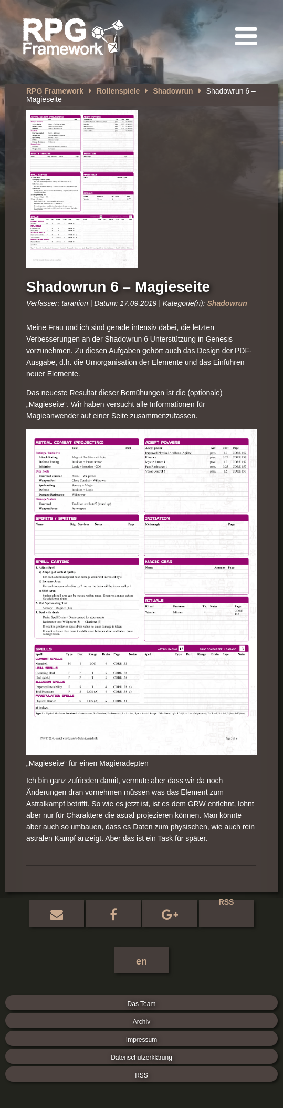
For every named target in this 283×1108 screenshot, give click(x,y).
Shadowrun (173, 91)
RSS (226, 903)
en (141, 961)
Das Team (142, 1004)
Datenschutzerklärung (141, 1057)
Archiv (141, 1021)
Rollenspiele (118, 91)
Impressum (141, 1039)
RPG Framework (54, 91)
